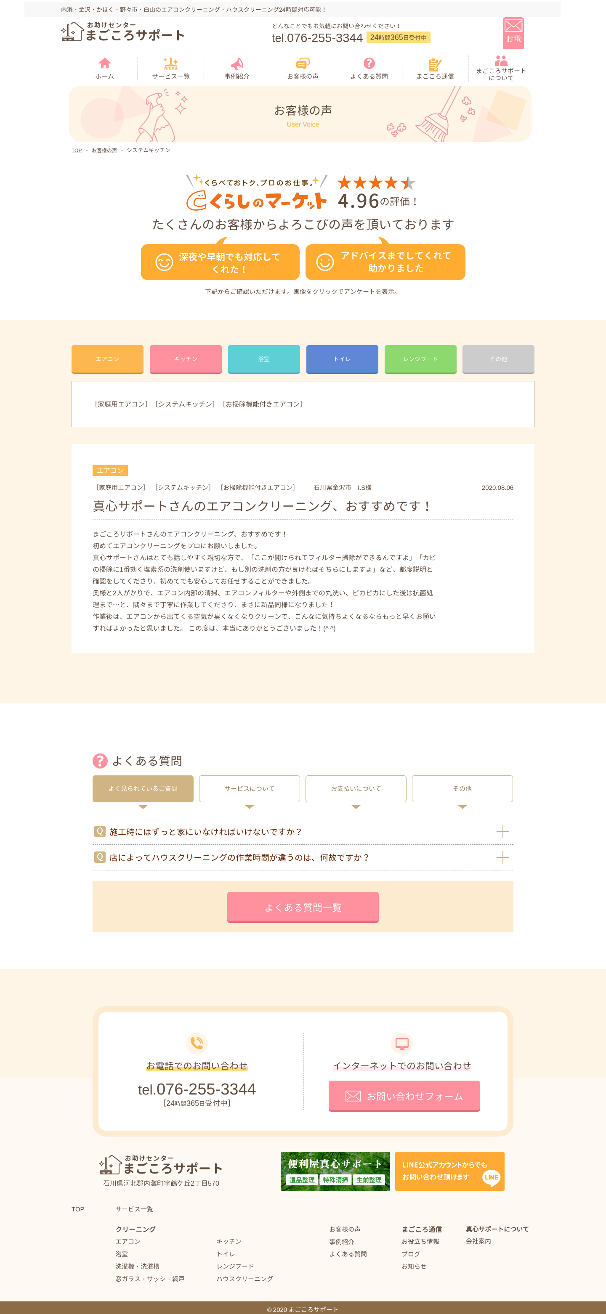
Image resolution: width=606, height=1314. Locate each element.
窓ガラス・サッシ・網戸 (150, 1274)
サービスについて (249, 784)
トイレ (225, 1249)
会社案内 (478, 1236)
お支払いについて (356, 784)
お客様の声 (104, 146)
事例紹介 (341, 1237)
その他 (462, 784)
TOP (77, 146)
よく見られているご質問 (143, 784)
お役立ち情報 (420, 1237)
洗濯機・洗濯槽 (137, 1261)
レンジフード (235, 1261)
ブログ (410, 1249)
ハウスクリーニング (244, 1274)
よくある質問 (348, 1249)
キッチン (229, 1236)
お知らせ (414, 1262)
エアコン (128, 1236)
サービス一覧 (134, 1204)
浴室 (121, 1249)
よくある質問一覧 (303, 903)
